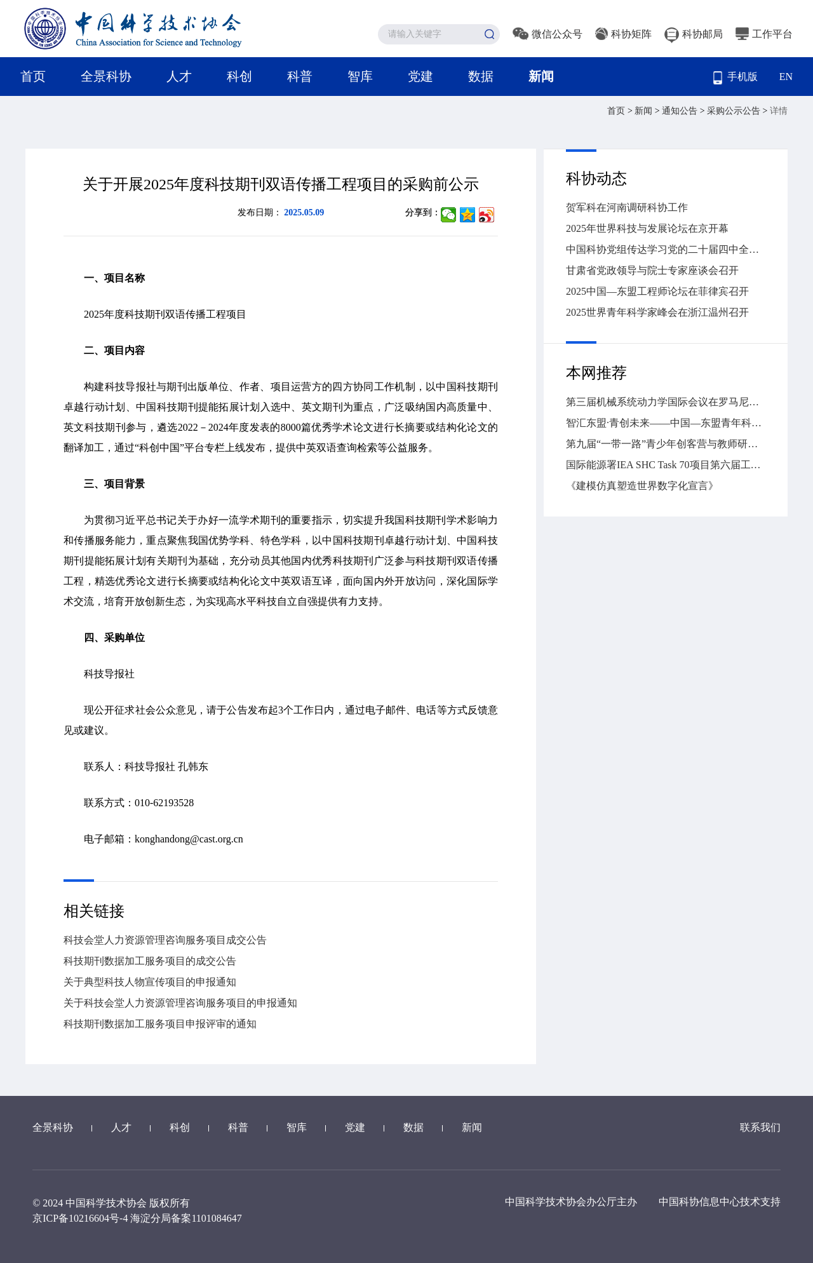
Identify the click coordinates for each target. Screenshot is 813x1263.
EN (786, 76)
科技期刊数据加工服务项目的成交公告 (150, 961)
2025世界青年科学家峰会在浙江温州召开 (657, 312)
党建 (420, 76)
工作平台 (764, 34)
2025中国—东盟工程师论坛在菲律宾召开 (657, 291)
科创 (239, 76)
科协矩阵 (623, 34)
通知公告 (681, 111)
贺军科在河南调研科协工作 (627, 207)
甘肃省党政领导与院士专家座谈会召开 (652, 270)
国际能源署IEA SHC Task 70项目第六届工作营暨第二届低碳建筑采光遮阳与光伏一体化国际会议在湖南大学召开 (665, 464)
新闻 (541, 76)
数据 (481, 76)
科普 (299, 76)
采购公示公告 (735, 111)
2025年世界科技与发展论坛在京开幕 (647, 228)
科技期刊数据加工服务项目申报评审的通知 (160, 1023)
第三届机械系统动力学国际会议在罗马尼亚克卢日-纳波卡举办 (665, 401)
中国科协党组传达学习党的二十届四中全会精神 (665, 249)
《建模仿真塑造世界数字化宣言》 (642, 485)
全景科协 (106, 76)
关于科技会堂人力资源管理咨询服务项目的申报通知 (180, 1002)
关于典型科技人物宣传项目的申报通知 (150, 981)
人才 (179, 76)
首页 (33, 76)
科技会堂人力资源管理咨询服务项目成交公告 (165, 940)
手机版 (735, 77)
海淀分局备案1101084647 (185, 1218)
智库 (360, 76)
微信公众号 (547, 34)
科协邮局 (693, 34)
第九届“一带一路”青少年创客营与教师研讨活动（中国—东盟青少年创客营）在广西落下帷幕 (665, 443)
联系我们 (760, 1127)
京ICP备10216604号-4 (80, 1218)
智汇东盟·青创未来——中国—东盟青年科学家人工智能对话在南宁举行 (665, 422)
